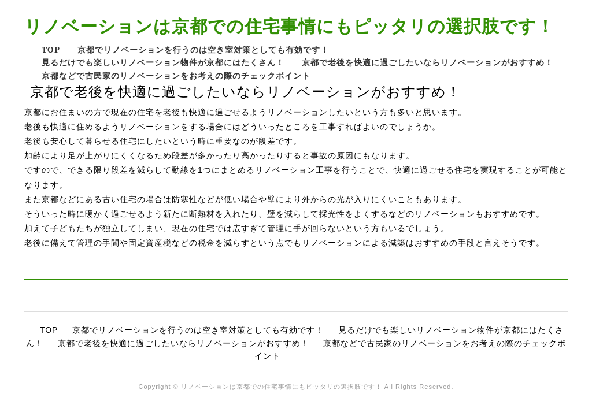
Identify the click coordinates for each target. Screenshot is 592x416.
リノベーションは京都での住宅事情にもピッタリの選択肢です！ (289, 26)
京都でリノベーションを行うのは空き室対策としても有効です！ (203, 49)
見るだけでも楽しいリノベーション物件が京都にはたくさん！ (163, 62)
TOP (51, 49)
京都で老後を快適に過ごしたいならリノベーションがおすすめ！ (427, 62)
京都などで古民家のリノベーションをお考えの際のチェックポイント (176, 75)
